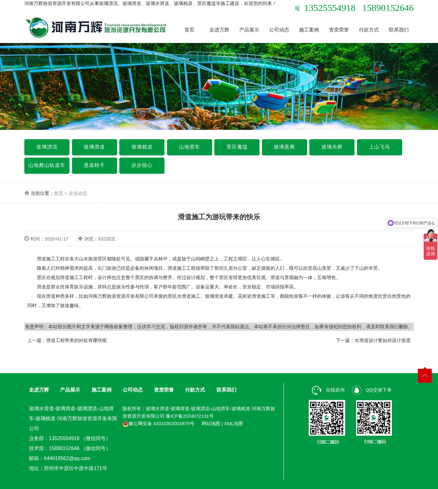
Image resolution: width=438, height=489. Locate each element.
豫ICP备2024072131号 (189, 416)
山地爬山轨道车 (46, 165)
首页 (189, 29)
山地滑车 (189, 147)
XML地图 (233, 423)
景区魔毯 (237, 147)
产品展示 (249, 29)
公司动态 (279, 29)
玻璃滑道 (94, 147)
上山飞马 (379, 147)
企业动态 (78, 193)
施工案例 (309, 29)
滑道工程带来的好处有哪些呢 (76, 340)
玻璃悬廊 (284, 147)
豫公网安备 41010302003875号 (158, 423)
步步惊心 (142, 165)
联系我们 (399, 29)
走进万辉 (219, 29)
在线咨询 (328, 389)
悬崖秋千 (94, 165)
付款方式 (369, 29)
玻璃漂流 (47, 147)
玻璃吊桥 (332, 147)
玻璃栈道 (142, 147)
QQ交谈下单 (372, 389)
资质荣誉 (339, 29)
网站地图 (211, 423)
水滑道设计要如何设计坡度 (383, 340)
